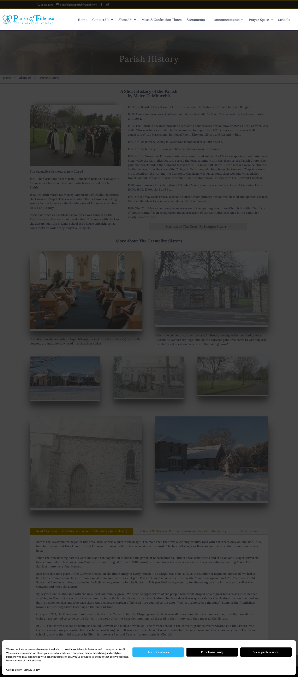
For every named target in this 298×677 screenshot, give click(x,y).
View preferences (266, 652)
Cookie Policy (14, 669)
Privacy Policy (32, 669)
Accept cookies (158, 652)
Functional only (212, 652)
